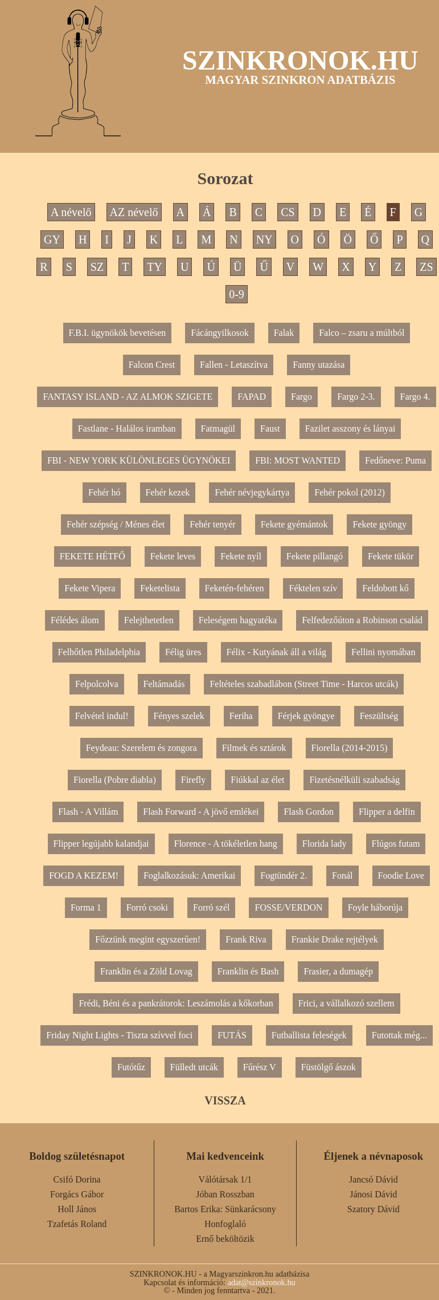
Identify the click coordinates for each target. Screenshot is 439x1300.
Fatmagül (218, 428)
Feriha (241, 716)
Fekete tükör (390, 556)
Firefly (193, 780)
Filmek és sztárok (254, 748)
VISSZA (224, 1100)
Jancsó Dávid (373, 1179)
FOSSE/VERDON (288, 907)
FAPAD (251, 396)
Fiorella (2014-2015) (349, 748)
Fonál (342, 875)
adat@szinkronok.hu (262, 1282)
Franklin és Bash (248, 971)
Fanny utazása (318, 364)
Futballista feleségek (309, 1035)
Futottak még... (399, 1035)
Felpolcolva (96, 684)
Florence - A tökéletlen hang (225, 843)
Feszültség (379, 716)
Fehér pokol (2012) (349, 492)
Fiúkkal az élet (257, 780)
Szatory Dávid (373, 1209)
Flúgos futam (396, 843)
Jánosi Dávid (373, 1194)
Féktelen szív (313, 588)
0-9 (236, 294)
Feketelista (159, 588)
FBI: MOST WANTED (297, 460)
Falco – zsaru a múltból (361, 333)
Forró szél (211, 907)
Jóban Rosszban (225, 1194)
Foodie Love (401, 875)
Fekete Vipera (89, 588)
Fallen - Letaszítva (234, 364)
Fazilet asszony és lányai (350, 428)
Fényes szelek (179, 716)
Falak (284, 333)
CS (287, 212)
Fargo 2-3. (356, 396)
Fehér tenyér (212, 524)
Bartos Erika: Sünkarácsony (225, 1209)
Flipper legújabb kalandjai (101, 843)
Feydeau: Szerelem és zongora (141, 748)
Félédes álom (75, 620)
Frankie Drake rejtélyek (335, 939)
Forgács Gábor (77, 1194)
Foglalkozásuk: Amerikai (189, 875)
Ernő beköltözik (225, 1239)
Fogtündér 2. (283, 875)
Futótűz (131, 1067)
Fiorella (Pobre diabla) (114, 780)
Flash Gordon (309, 811)
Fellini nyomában (383, 652)
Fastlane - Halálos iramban (127, 428)
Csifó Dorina (77, 1179)
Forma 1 (86, 907)
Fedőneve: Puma (395, 460)
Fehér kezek (168, 492)
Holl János (77, 1209)
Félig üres (183, 652)
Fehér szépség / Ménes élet (116, 524)
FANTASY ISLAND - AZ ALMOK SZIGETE (127, 396)
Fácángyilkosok (219, 333)
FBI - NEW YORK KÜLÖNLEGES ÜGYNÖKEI (138, 460)
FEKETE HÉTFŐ (92, 556)
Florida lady (324, 843)
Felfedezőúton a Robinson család (362, 620)
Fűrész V (259, 1067)
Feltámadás (164, 684)
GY (52, 239)
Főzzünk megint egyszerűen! (147, 939)
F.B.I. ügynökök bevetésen (117, 333)
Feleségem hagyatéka (238, 620)
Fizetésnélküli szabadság (354, 780)
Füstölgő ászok (328, 1067)
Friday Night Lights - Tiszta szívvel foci (119, 1035)
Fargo (301, 396)
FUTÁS (232, 1035)
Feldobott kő (385, 588)
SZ (97, 267)
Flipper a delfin (387, 811)
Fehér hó (104, 492)
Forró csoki (147, 907)
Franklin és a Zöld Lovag (146, 971)
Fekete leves (173, 556)
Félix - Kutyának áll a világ (277, 652)
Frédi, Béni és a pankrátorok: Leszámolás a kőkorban (176, 1003)
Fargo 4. (415, 396)
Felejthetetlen (149, 620)
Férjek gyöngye (306, 716)
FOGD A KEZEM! (83, 875)
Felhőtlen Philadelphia (99, 652)
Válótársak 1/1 (225, 1179)
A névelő (71, 212)
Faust (270, 428)
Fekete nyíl (240, 556)
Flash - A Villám (88, 811)
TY (154, 267)
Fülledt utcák (194, 1067)
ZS (426, 267)
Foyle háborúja (375, 907)
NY (264, 239)
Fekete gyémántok (294, 524)
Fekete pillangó (314, 556)
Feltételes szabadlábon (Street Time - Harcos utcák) (304, 684)
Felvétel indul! (102, 716)
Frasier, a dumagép (338, 971)
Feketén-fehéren (234, 588)
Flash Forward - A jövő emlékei (201, 811)
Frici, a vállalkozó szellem (346, 1003)
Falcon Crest (152, 364)
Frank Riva (245, 939)
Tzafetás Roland (76, 1224)
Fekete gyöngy (379, 524)
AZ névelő (134, 212)
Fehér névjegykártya (252, 492)
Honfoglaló (225, 1224)
